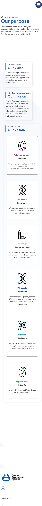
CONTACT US (6, 499)
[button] (38, 4)
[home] (9, 4)
